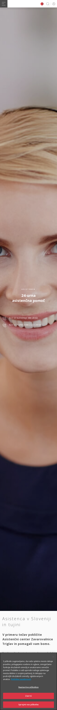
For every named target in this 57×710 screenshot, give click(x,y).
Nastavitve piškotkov (28, 690)
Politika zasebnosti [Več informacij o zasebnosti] (21, 682)
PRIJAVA (53, 4)
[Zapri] (53, 660)
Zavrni (28, 699)
